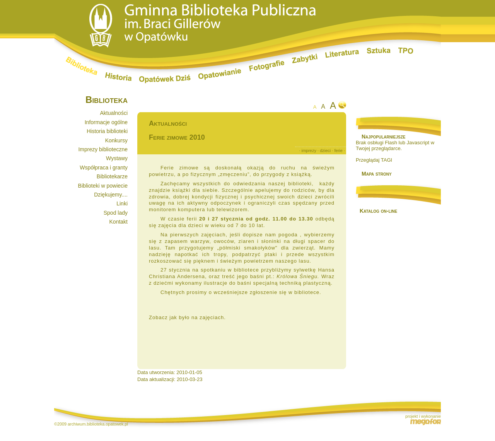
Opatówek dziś (165, 79)
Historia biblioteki (107, 131)
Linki (122, 203)
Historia (118, 76)
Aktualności (114, 113)
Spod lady (116, 213)
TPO (405, 51)
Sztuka (379, 51)
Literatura (342, 54)
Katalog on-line (378, 211)
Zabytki (304, 58)
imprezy (308, 150)
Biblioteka (81, 65)
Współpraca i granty (104, 167)
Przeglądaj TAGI (374, 160)
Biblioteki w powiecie (103, 186)
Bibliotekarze (112, 176)
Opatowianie (219, 74)
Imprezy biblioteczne (103, 149)
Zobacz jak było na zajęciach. (187, 317)
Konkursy (116, 140)
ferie (338, 150)
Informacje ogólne (106, 122)
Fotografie (266, 65)
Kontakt (118, 222)
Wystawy (117, 158)
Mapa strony (377, 174)
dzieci (325, 150)
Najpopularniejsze (383, 136)
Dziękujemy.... (111, 194)
